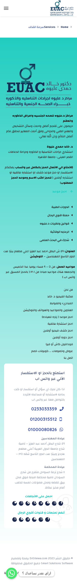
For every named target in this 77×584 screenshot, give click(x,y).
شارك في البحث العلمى (54, 240)
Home (64, 27)
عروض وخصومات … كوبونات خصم (52, 351)
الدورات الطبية (60, 207)
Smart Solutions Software (57, 563)
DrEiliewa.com (38, 558)
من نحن (68, 289)
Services (49, 27)
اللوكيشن (36, 256)
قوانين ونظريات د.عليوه (54, 223)
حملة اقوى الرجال (58, 215)
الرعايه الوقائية (59, 232)
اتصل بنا (68, 358)
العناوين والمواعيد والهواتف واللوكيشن (48, 310)
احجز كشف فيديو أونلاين (58, 330)
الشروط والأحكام (43, 573)
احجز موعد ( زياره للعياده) (57, 317)
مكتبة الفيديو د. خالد (60, 296)
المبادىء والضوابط (61, 303)
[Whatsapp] (11, 573)
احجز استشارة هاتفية (60, 324)
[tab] (56, 207)
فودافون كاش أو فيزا (59, 344)
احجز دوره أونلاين (63, 337)
